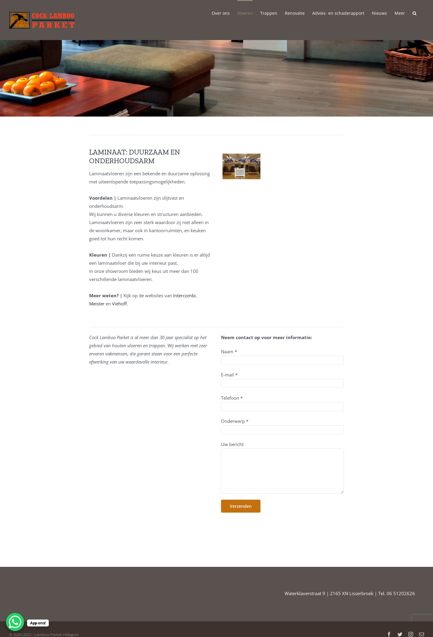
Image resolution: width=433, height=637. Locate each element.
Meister (96, 304)
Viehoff (119, 304)
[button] (414, 12)
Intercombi (184, 295)
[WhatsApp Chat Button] (15, 622)
